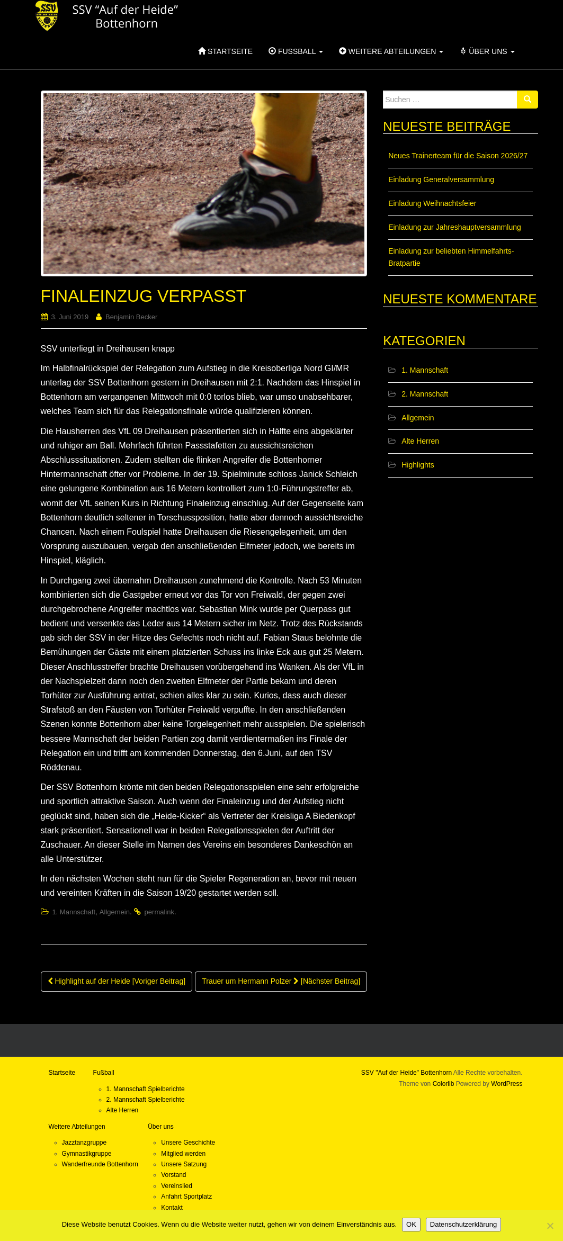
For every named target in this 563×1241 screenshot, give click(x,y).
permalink (159, 912)
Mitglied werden (183, 1153)
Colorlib (443, 1083)
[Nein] (549, 1225)
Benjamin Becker (131, 317)
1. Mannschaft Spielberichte (145, 1089)
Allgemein (115, 912)
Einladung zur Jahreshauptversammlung (454, 227)
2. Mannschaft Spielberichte (145, 1099)
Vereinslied (176, 1186)
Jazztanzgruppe (84, 1142)
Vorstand (173, 1175)
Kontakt (172, 1207)
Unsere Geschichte (188, 1142)
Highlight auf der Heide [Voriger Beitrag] (117, 981)
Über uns (486, 51)
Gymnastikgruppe (87, 1153)
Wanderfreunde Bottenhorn (100, 1164)
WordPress (506, 1083)
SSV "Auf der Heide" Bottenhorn (406, 1072)
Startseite (225, 51)
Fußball (296, 51)
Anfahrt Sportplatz (186, 1196)
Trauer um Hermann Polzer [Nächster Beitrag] (281, 981)
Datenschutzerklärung (463, 1224)
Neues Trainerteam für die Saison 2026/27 (458, 155)
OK (411, 1224)
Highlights (417, 465)
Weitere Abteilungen (391, 51)
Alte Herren (420, 441)
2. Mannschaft (424, 394)
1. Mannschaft (73, 912)
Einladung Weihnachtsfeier (432, 203)
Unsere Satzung (184, 1164)
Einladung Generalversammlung (441, 179)
